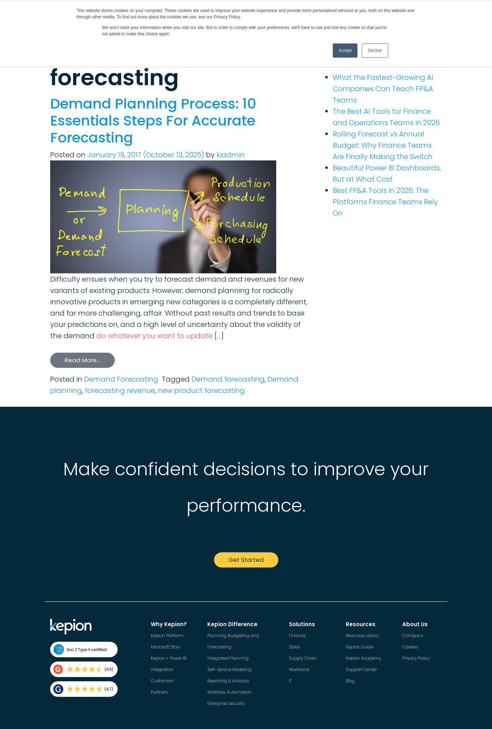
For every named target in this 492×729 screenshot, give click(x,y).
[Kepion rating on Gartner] (84, 689)
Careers (410, 647)
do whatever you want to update (154, 336)
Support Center (361, 669)
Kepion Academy (363, 658)
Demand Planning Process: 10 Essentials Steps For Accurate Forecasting (153, 120)
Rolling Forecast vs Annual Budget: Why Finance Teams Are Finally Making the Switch (383, 145)
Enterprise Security (226, 703)
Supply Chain (303, 658)
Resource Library (362, 636)
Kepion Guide (359, 647)
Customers (162, 681)
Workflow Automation (229, 692)
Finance (297, 636)
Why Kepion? (169, 624)
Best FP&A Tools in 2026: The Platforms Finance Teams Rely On (385, 202)
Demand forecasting (228, 379)
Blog (350, 681)
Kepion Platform (167, 636)
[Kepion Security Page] (84, 649)
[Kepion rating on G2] (84, 669)
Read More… (82, 360)
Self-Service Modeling (229, 669)
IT (290, 681)
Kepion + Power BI (168, 658)
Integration (162, 669)
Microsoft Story (165, 647)
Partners (159, 692)
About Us (415, 624)
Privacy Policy (415, 658)
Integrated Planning (228, 658)
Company (412, 636)
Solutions (302, 624)
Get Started (246, 559)
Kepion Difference (232, 624)
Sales (294, 647)
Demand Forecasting (121, 379)
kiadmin (231, 155)
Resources (360, 624)
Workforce (299, 669)
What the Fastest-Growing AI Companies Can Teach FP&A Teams (383, 88)
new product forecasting (201, 390)
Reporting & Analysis (228, 681)
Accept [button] (345, 50)
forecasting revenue (120, 390)
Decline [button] (375, 50)
